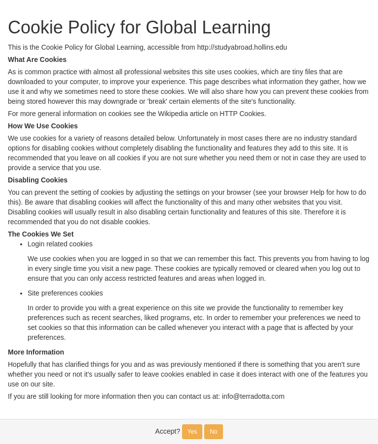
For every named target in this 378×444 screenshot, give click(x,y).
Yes (192, 431)
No (213, 431)
